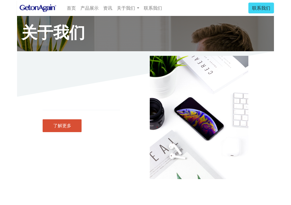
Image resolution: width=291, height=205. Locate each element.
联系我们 (261, 8)
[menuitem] (71, 8)
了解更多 (62, 125)
